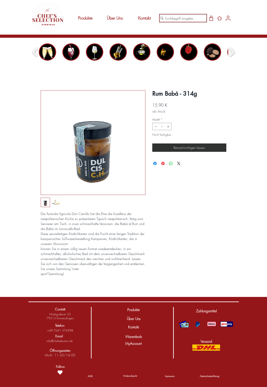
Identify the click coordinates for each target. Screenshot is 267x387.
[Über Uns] (115, 18)
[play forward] (232, 52)
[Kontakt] (144, 18)
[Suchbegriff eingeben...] (181, 18)
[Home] (219, 18)
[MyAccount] (133, 343)
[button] (206, 311)
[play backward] (35, 52)
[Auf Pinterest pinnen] (162, 163)
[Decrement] (155, 126)
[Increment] (168, 126)
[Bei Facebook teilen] (154, 163)
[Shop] (211, 18)
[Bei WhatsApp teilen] (170, 163)
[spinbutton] (162, 126)
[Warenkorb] (133, 337)
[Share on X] (178, 163)
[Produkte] (85, 18)
